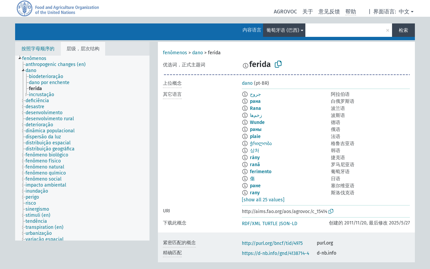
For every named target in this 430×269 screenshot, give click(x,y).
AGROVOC (285, 11)
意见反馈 (329, 11)
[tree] (82, 148)
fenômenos (175, 53)
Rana (255, 108)
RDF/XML (251, 223)
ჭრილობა (261, 143)
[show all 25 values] (263, 200)
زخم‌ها (256, 115)
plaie (255, 136)
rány (255, 157)
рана (255, 101)
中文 (404, 11)
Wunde (257, 122)
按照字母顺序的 (38, 49)
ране (255, 186)
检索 (403, 30)
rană (255, 164)
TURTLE (269, 223)
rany (255, 193)
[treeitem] (37, 59)
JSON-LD (288, 223)
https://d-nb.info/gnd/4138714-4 (275, 253)
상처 (254, 150)
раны (255, 129)
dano (197, 53)
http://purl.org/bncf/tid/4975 (272, 243)
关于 (307, 11)
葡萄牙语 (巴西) (282, 30)
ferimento (260, 172)
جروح (255, 94)
